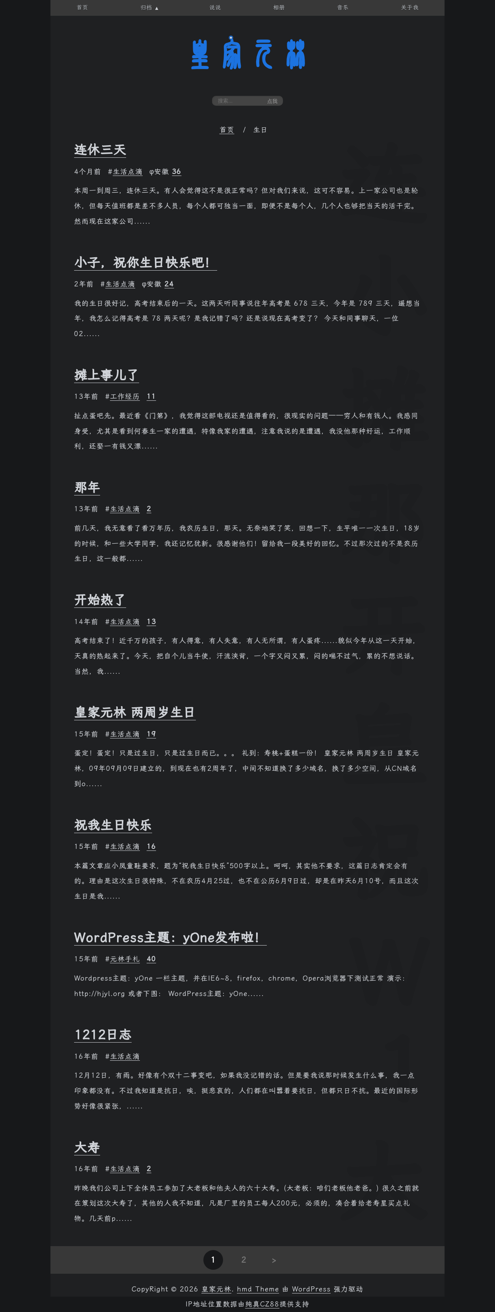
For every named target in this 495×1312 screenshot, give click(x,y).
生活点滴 (128, 172)
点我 (272, 101)
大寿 (87, 1147)
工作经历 (125, 396)
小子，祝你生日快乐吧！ (145, 262)
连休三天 (100, 149)
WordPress (311, 1289)
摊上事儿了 (106, 375)
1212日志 (103, 1034)
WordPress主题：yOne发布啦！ (170, 937)
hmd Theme (258, 1289)
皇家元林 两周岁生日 (135, 712)
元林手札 (125, 959)
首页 (227, 130)
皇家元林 (247, 55)
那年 (87, 487)
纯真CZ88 (262, 1304)
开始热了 (100, 599)
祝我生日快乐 (113, 825)
